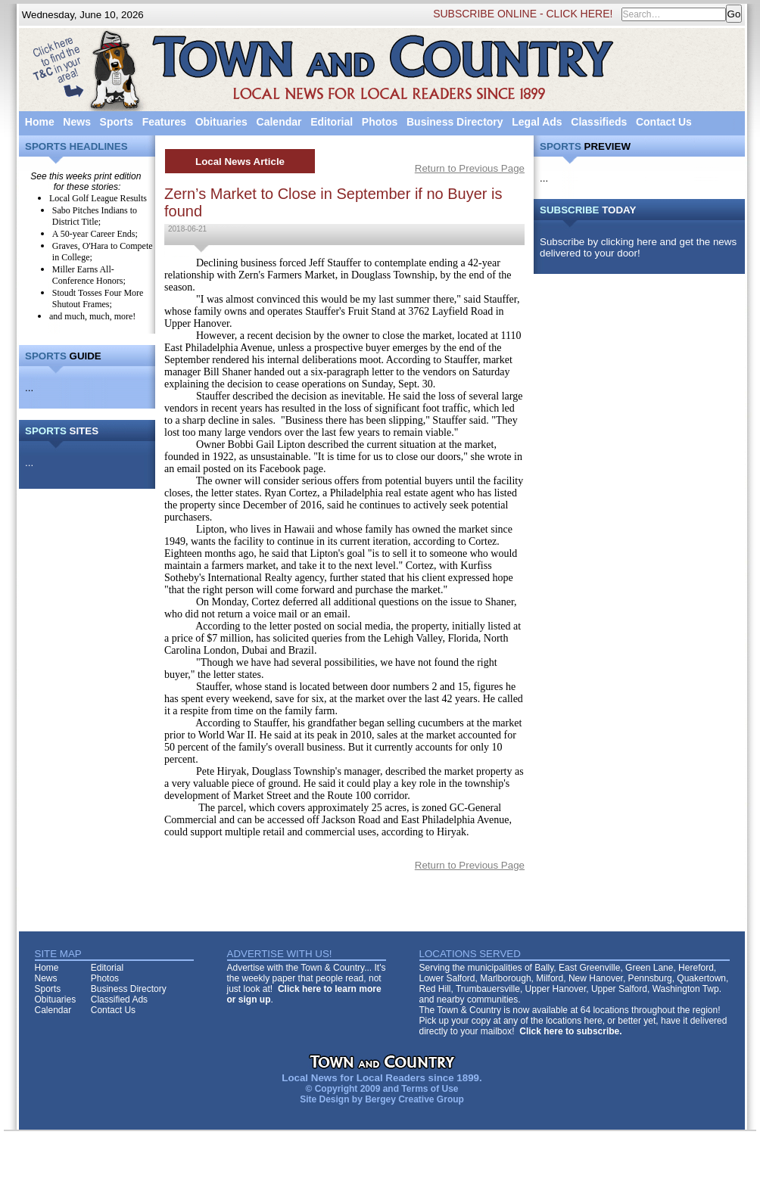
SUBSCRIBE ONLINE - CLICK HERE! (522, 14)
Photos (379, 122)
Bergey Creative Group (414, 1099)
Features (164, 122)
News (77, 122)
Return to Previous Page (470, 168)
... (29, 387)
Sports (116, 122)
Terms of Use (429, 1088)
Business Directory (454, 122)
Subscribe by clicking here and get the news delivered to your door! (638, 247)
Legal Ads (537, 122)
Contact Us (664, 122)
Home (40, 122)
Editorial (331, 122)
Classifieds (599, 122)
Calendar (279, 122)
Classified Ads (119, 999)
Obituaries (221, 122)
